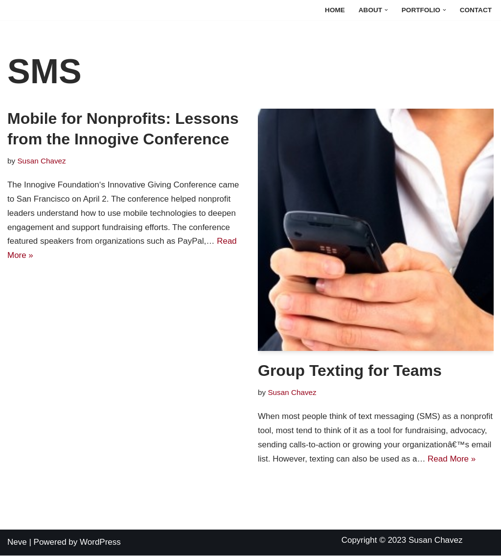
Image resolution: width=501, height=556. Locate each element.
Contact (476, 10)
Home (335, 10)
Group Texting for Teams (350, 370)
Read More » (452, 458)
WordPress (100, 542)
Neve (17, 542)
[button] (386, 10)
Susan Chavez (41, 161)
